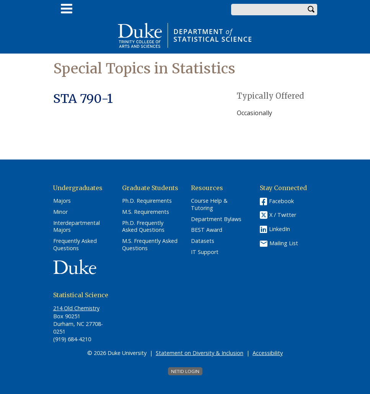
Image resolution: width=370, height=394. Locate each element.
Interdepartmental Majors (76, 227)
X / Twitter (282, 214)
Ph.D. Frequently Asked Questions (143, 227)
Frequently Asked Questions (75, 245)
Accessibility (268, 353)
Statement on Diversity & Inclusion (199, 353)
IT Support (204, 252)
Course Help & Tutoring (209, 204)
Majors (62, 200)
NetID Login (185, 371)
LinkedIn (279, 229)
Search (311, 9)
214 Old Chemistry (76, 308)
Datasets (202, 241)
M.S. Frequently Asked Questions (150, 245)
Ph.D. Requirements (147, 200)
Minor (60, 211)
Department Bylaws (216, 219)
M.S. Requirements (145, 211)
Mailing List (283, 243)
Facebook (281, 201)
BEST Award (206, 229)
